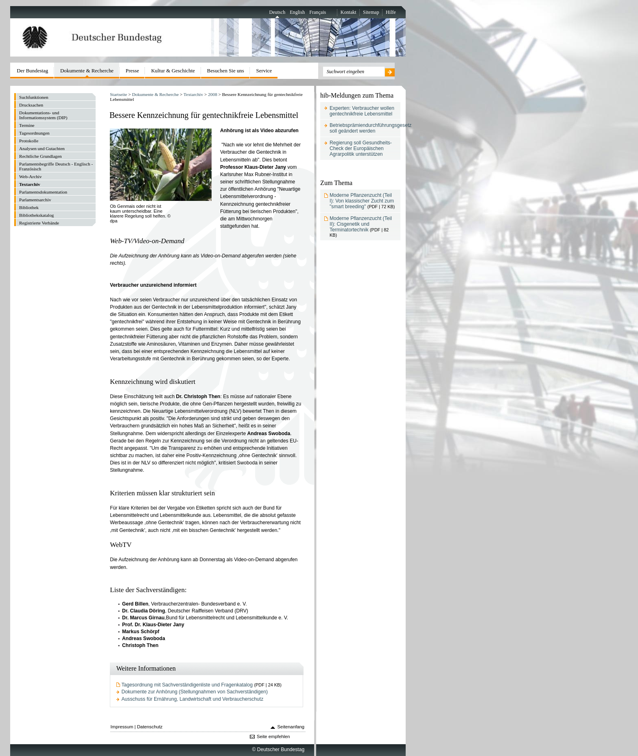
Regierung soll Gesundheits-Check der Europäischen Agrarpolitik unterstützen (361, 148)
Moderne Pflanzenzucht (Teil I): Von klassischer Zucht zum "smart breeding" (362, 200)
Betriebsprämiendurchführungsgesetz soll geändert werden (370, 128)
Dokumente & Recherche (155, 94)
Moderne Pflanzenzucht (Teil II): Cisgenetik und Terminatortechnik (361, 224)
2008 (212, 94)
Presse (132, 71)
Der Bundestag (32, 71)
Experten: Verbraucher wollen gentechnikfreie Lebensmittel (362, 111)
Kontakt (348, 12)
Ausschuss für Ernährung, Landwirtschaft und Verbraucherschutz (193, 699)
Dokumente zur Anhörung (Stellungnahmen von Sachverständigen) (195, 692)
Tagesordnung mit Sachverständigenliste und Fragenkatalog (187, 685)
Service (264, 71)
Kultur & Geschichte (173, 71)
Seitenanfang (291, 726)
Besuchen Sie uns (225, 71)
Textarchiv (193, 94)
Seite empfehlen (273, 736)
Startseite (118, 94)
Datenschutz (150, 726)
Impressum (122, 726)
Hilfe (391, 12)
